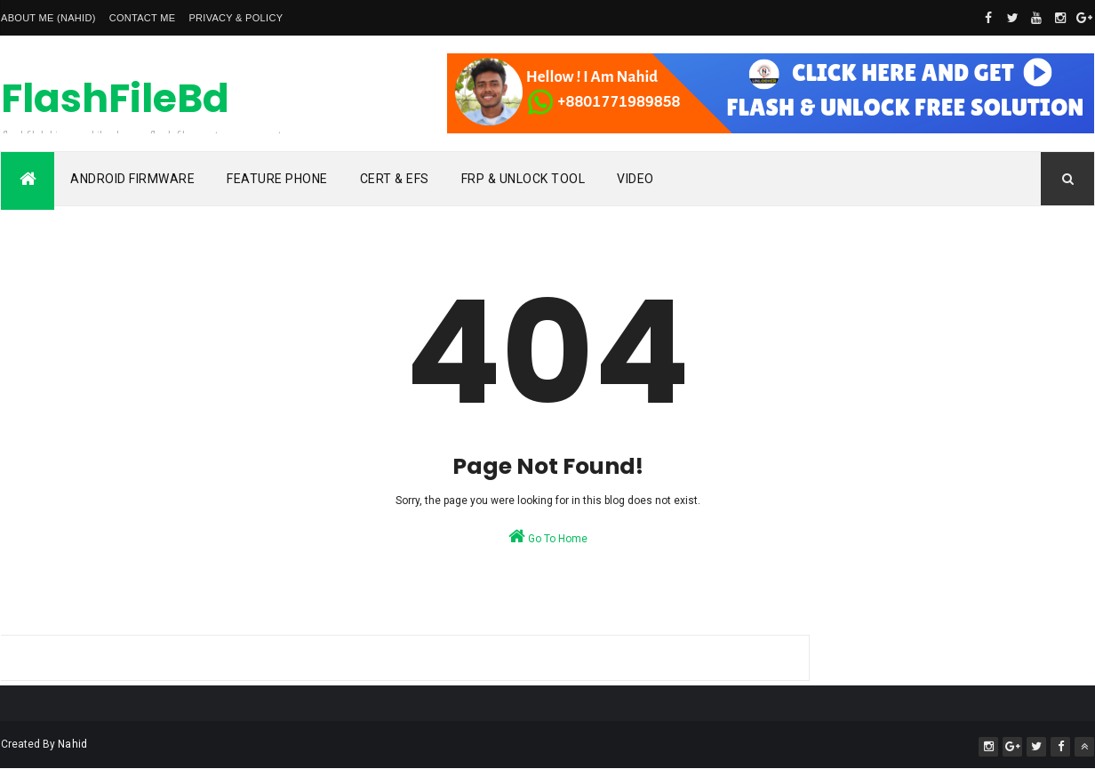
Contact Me (142, 17)
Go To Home (547, 536)
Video (635, 179)
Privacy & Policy (235, 17)
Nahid (73, 744)
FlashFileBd (115, 98)
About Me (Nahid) (48, 17)
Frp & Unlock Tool (523, 179)
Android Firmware (132, 179)
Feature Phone (277, 179)
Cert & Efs (394, 179)
